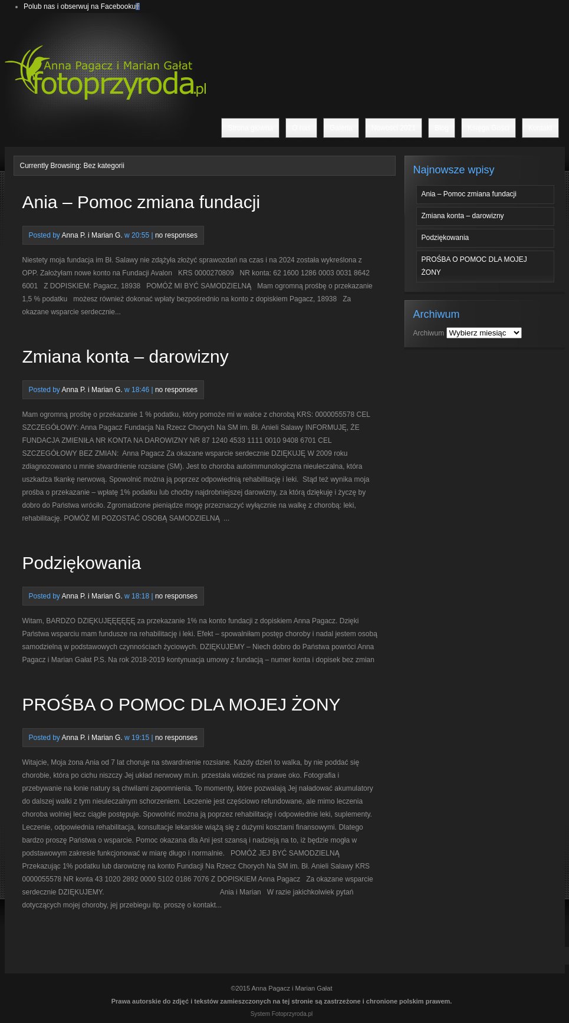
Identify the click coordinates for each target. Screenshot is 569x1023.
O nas (301, 128)
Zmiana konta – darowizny (125, 356)
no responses (176, 235)
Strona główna (250, 128)
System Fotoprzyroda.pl (282, 1014)
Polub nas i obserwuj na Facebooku (80, 6)
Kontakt (540, 128)
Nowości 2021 (393, 128)
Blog (442, 128)
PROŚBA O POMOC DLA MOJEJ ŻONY (181, 704)
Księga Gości (488, 128)
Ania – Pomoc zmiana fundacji (141, 202)
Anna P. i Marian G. (92, 235)
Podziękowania (82, 563)
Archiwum (429, 333)
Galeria (341, 128)
